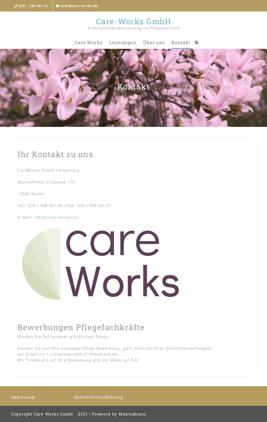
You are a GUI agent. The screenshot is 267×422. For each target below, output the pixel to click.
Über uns (154, 42)
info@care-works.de (77, 6)
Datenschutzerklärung (98, 397)
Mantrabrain (132, 414)
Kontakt (181, 42)
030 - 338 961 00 (31, 6)
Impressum (23, 397)
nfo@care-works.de (57, 217)
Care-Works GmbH (133, 21)
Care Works (89, 42)
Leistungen (122, 42)
